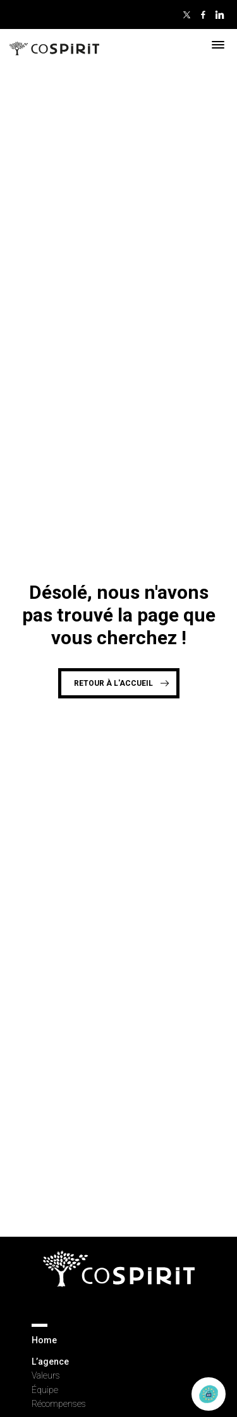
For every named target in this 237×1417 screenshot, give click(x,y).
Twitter (186, 14)
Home (44, 1340)
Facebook (203, 14)
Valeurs (46, 1375)
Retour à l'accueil (113, 683)
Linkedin (219, 14)
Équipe (45, 1390)
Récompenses (59, 1404)
